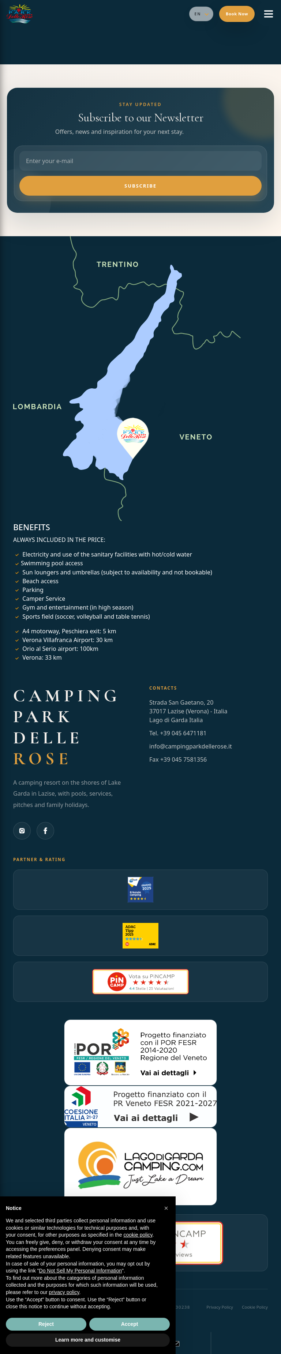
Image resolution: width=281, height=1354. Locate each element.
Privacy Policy (219, 1307)
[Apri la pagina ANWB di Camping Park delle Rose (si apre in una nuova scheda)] (140, 890)
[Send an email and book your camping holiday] (176, 1343)
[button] (166, 1208)
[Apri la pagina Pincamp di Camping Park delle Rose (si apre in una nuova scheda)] (140, 936)
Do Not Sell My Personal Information (80, 1271)
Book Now (237, 13)
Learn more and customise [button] (87, 1340)
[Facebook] (45, 831)
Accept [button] (129, 1324)
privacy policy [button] (64, 1292)
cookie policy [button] (137, 1235)
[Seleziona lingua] (201, 14)
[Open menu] (268, 13)
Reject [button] (46, 1324)
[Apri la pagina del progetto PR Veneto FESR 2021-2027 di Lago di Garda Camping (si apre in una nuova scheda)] (140, 1107)
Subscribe (140, 185)
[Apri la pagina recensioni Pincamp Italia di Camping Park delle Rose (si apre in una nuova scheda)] (140, 982)
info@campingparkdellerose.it (190, 746)
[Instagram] (22, 831)
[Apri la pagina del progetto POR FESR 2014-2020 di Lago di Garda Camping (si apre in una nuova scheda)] (140, 1052)
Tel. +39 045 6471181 (178, 733)
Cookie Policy (255, 1307)
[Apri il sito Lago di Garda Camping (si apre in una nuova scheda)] (140, 1167)
